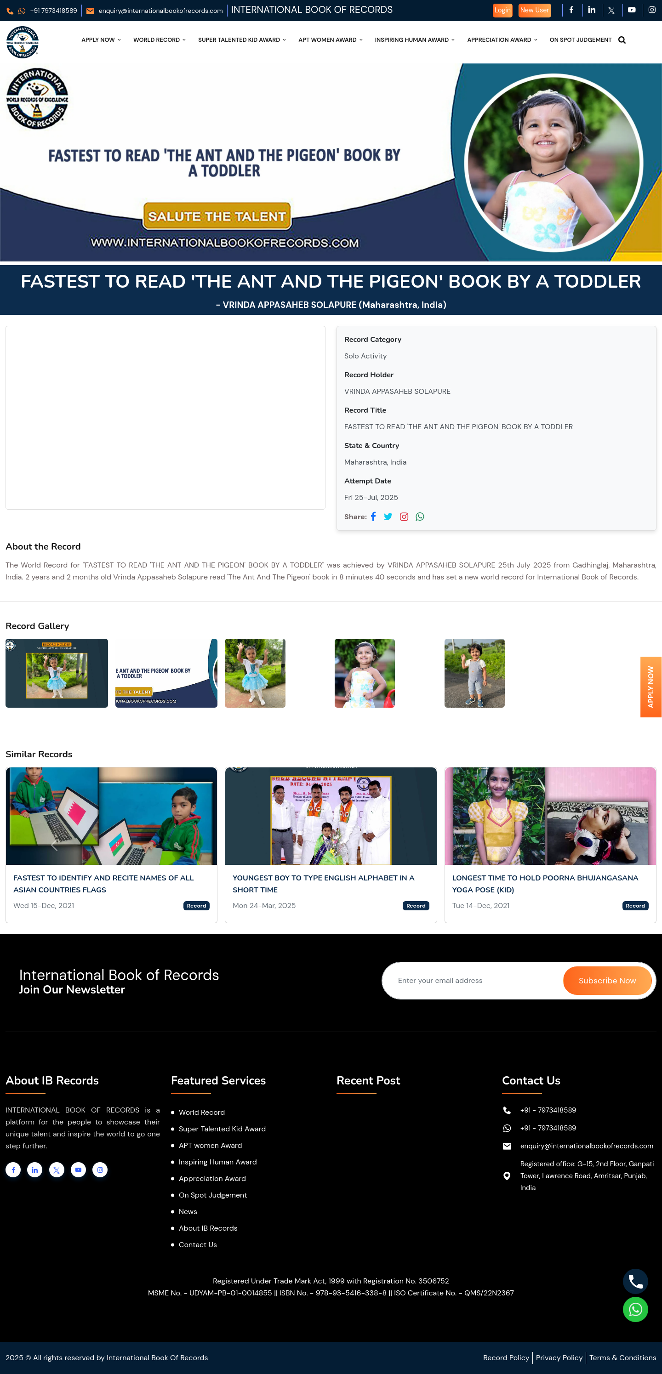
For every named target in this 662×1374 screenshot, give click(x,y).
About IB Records (208, 1228)
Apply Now (101, 40)
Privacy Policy (559, 1358)
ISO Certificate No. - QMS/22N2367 (454, 1293)
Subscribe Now (607, 980)
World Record (160, 40)
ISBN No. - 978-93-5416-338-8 (333, 1293)
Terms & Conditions (622, 1358)
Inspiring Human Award (416, 40)
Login (503, 10)
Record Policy (506, 1358)
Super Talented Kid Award (242, 40)
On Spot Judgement (581, 40)
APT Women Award (331, 40)
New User (534, 10)
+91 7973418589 (41, 10)
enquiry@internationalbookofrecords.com (154, 10)
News (188, 1211)
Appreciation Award (502, 40)
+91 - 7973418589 (548, 1110)
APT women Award (210, 1145)
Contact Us (198, 1244)
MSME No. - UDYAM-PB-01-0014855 (210, 1293)
